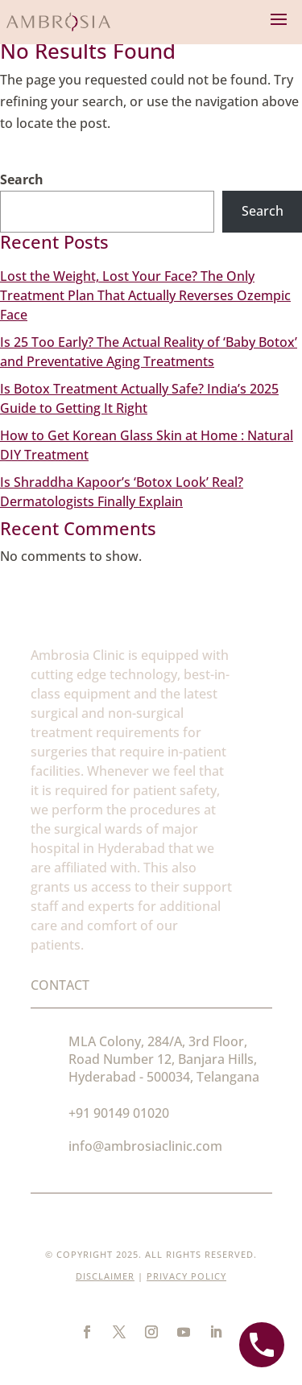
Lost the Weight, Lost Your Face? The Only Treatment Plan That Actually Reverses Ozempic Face (145, 295)
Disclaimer (105, 1276)
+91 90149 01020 (118, 1113)
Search (21, 179)
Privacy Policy (186, 1276)
